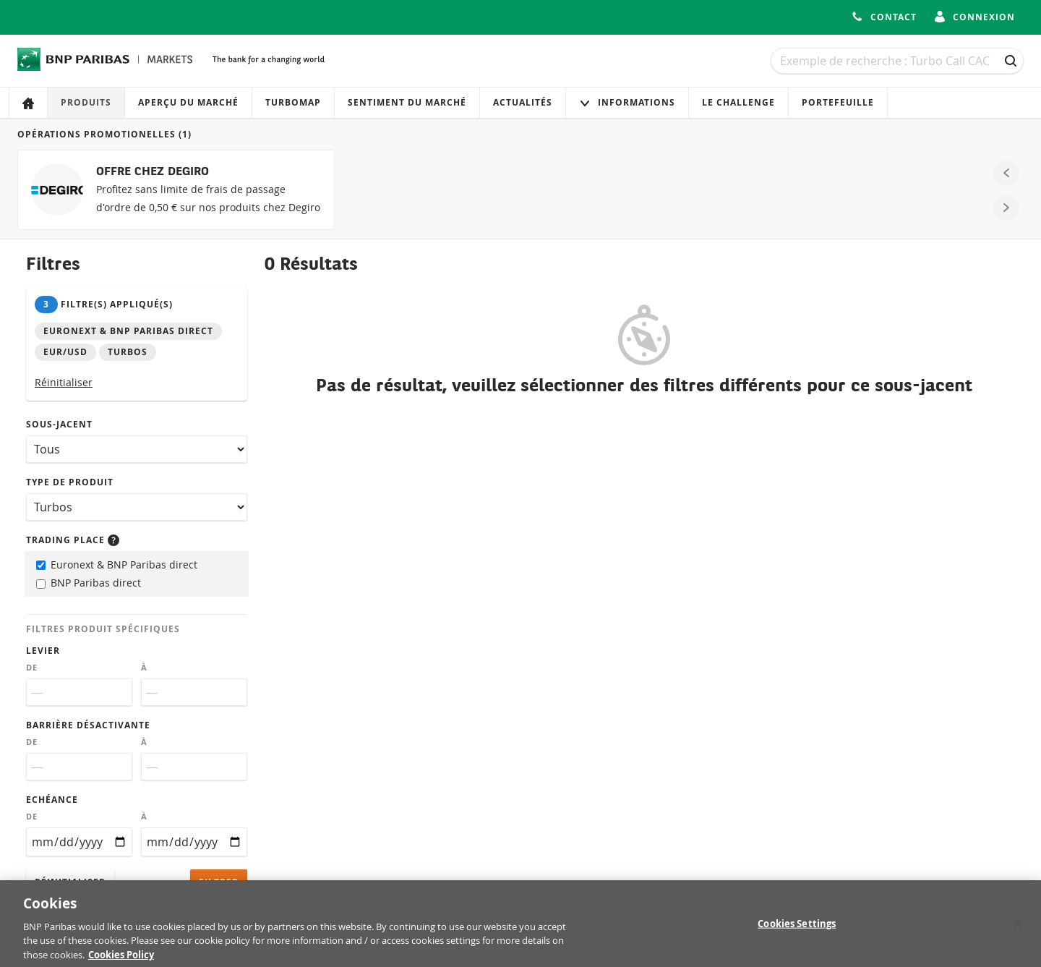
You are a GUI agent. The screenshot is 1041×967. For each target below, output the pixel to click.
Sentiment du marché (407, 102)
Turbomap (293, 102)
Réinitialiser (64, 382)
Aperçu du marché (188, 102)
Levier (43, 650)
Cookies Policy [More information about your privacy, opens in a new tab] (121, 959)
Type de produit (69, 482)
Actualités (522, 102)
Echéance (52, 799)
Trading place (72, 540)
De (32, 667)
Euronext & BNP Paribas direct (116, 564)
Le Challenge (738, 102)
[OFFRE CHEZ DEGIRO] (176, 190)
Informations (627, 102)
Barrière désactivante (88, 725)
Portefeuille (838, 102)
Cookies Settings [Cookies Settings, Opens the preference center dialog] (797, 927)
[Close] (1018, 927)
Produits (86, 102)
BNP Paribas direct (88, 582)
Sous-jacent (59, 424)
